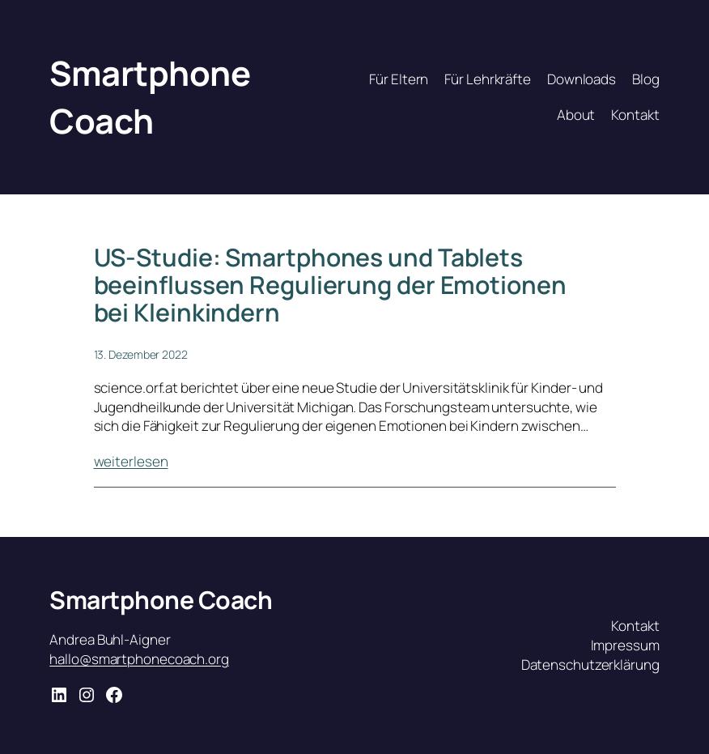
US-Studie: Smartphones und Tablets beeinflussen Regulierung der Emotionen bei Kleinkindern (330, 285)
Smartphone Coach (149, 96)
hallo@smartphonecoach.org (139, 659)
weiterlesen (131, 461)
